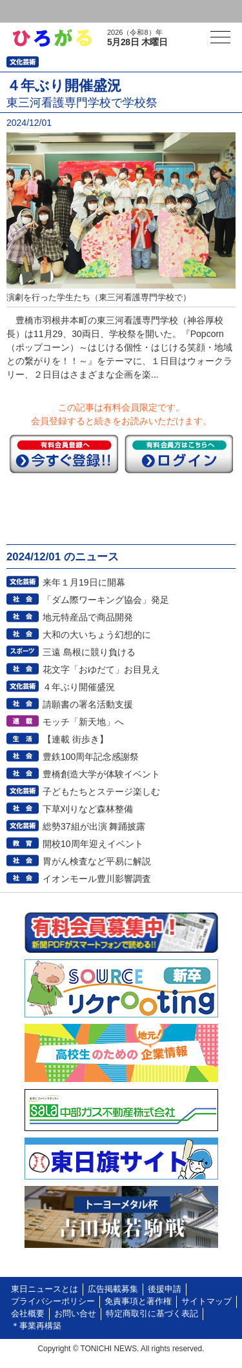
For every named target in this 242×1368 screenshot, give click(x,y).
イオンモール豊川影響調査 (97, 878)
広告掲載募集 (113, 1289)
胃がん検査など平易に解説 (97, 861)
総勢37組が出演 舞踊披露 (94, 826)
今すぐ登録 (64, 453)
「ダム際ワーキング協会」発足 (106, 600)
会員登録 (99, 11)
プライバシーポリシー (53, 1301)
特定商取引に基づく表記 (152, 1313)
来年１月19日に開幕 (84, 582)
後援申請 (164, 1289)
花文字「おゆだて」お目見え (101, 669)
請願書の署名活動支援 (88, 704)
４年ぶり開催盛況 (79, 687)
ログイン (36, 11)
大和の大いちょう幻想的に (97, 634)
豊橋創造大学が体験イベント (101, 774)
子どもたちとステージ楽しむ (101, 791)
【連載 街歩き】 (75, 739)
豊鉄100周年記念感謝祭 (91, 756)
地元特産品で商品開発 (88, 617)
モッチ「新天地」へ (83, 722)
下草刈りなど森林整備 (88, 809)
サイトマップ (206, 1301)
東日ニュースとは (44, 1289)
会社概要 (28, 1313)
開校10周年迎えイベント (93, 844)
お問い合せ (75, 1313)
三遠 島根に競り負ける (89, 652)
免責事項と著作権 (138, 1301)
